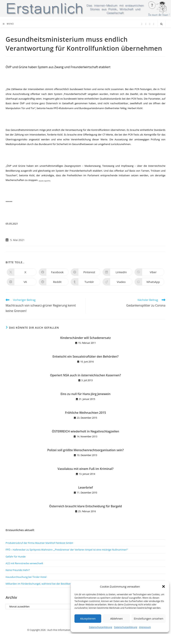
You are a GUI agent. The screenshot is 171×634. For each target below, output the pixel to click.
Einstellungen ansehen (148, 618)
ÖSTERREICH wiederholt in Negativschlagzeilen (85, 431)
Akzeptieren (88, 618)
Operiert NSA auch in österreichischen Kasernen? (85, 375)
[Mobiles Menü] (8, 23)
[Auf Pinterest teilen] (85, 272)
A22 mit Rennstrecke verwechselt (24, 563)
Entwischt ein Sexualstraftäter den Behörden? (85, 356)
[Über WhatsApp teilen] (149, 282)
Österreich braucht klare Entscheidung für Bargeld (85, 506)
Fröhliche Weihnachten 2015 (85, 413)
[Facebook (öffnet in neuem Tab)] (146, 24)
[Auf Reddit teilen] (53, 282)
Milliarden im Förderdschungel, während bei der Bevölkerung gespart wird (48, 583)
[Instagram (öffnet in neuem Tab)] (150, 24)
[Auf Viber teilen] (149, 272)
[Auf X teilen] (21, 272)
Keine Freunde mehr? (18, 570)
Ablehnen (116, 618)
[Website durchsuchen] (161, 24)
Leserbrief (85, 487)
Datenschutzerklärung (100, 627)
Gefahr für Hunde (16, 556)
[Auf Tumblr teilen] (85, 282)
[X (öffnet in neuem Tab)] (142, 24)
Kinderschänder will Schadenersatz (85, 338)
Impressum (145, 627)
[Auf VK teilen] (21, 282)
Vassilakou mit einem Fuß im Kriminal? (86, 469)
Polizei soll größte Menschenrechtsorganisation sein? (85, 450)
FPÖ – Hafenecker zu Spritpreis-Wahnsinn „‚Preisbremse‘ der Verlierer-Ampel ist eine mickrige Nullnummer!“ (67, 549)
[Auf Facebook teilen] (53, 272)
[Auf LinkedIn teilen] (117, 272)
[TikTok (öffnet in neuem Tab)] (154, 24)
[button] (163, 586)
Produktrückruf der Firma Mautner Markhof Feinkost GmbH (39, 543)
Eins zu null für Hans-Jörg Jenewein (85, 394)
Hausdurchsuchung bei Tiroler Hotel (26, 577)
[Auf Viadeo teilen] (117, 282)
